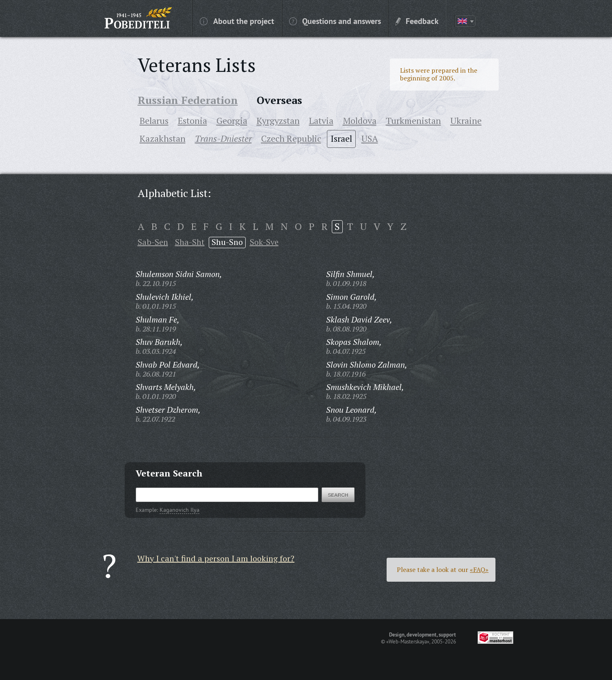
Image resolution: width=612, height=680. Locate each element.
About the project (237, 21)
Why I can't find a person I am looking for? (215, 558)
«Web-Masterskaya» (407, 641)
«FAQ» (479, 569)
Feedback (417, 21)
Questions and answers (335, 21)
